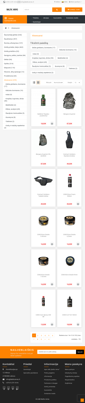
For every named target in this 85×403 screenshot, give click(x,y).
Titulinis (36, 18)
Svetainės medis (72, 18)
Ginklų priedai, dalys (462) (13, 47)
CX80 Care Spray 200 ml (43, 315)
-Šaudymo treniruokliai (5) (14, 113)
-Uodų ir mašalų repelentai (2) (14, 127)
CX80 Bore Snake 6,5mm (69, 235)
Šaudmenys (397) (10, 39)
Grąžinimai (68, 383)
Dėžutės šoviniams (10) (68, 50)
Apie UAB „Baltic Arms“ (52, 369)
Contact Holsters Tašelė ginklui (43, 195)
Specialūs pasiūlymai (30, 373)
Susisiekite (57, 18)
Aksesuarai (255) (10, 80)
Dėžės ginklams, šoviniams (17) (43, 48)
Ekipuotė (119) (9, 68)
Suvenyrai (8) (60, 66)
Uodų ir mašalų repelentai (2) (42, 72)
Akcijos (46, 18)
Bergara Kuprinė (69, 114)
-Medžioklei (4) (10, 105)
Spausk (80, 352)
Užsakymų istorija (71, 373)
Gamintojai (37, 22)
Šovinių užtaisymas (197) (13, 43)
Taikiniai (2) (73, 68)
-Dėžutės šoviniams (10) (13, 90)
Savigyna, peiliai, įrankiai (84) (15, 55)
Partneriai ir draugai (50, 383)
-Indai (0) (8, 94)
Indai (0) (36, 54)
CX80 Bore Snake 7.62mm (43, 275)
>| (48, 339)
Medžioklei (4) (63, 58)
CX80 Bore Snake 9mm (69, 275)
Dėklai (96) (8, 59)
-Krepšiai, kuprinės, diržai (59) (14, 100)
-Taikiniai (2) (9, 121)
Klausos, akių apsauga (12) (14, 72)
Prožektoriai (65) (10, 76)
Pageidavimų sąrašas (72, 376)
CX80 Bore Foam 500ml (69, 195)
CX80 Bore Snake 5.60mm (43, 235)
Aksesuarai (15, 28)
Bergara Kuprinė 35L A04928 (43, 155)
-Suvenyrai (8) (10, 117)
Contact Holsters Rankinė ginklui (69, 155)
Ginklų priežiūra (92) (11, 51)
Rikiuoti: (49, 82)
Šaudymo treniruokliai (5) (41, 66)
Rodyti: (70, 82)
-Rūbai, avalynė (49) (12, 109)
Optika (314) (8, 63)
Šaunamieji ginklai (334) (13, 35)
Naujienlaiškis (70, 380)
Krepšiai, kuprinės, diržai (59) (43, 58)
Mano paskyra (69, 369)
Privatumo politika (50, 380)
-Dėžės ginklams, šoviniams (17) (14, 85)
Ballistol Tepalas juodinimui (43, 115)
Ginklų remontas (49, 386)
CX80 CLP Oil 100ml (69, 315)
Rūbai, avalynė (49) (40, 62)
